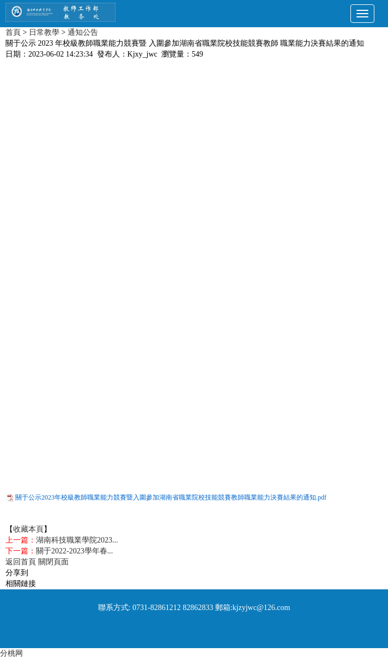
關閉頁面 (53, 562)
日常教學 (44, 32)
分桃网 (11, 653)
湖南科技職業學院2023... (77, 540)
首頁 (13, 32)
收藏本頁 (28, 529)
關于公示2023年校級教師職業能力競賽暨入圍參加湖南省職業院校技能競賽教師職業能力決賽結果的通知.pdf (170, 497)
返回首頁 (20, 562)
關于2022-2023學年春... (74, 551)
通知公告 (83, 32)
